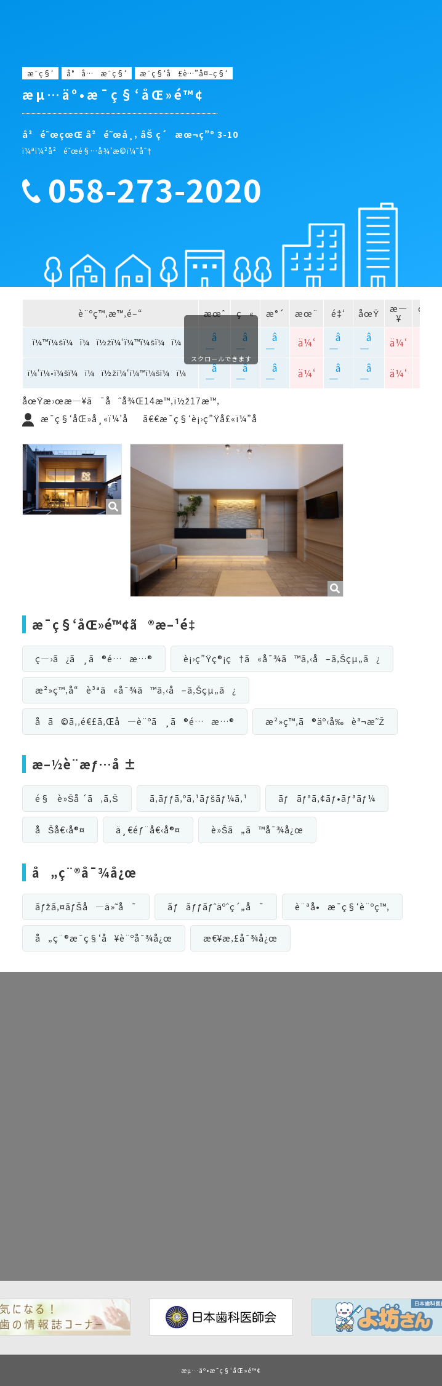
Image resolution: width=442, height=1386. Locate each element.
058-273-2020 (155, 189)
